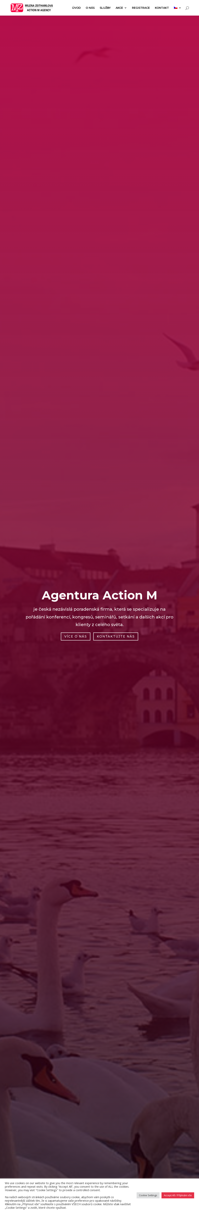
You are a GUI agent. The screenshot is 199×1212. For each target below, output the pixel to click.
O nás (90, 8)
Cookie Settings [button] (148, 1195)
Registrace (141, 8)
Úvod (76, 8)
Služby (105, 8)
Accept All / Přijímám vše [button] (178, 1195)
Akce (119, 8)
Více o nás (75, 636)
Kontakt (162, 8)
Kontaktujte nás (116, 636)
